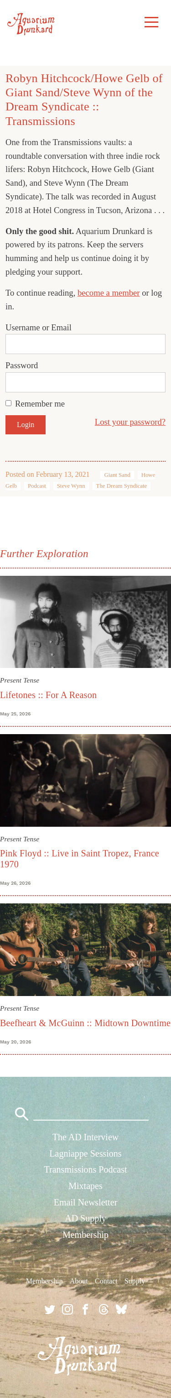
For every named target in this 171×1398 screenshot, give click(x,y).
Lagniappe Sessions (85, 1153)
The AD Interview (85, 1137)
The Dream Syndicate (121, 486)
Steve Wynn (71, 486)
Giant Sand (117, 475)
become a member (109, 292)
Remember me (40, 403)
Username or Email (38, 327)
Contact (106, 1281)
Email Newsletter (85, 1202)
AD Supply (85, 1218)
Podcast (37, 486)
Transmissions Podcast (85, 1169)
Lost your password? (130, 422)
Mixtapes (85, 1186)
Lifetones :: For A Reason (48, 695)
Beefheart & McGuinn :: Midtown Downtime (85, 1023)
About (79, 1281)
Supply (134, 1281)
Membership (85, 1235)
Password (21, 365)
